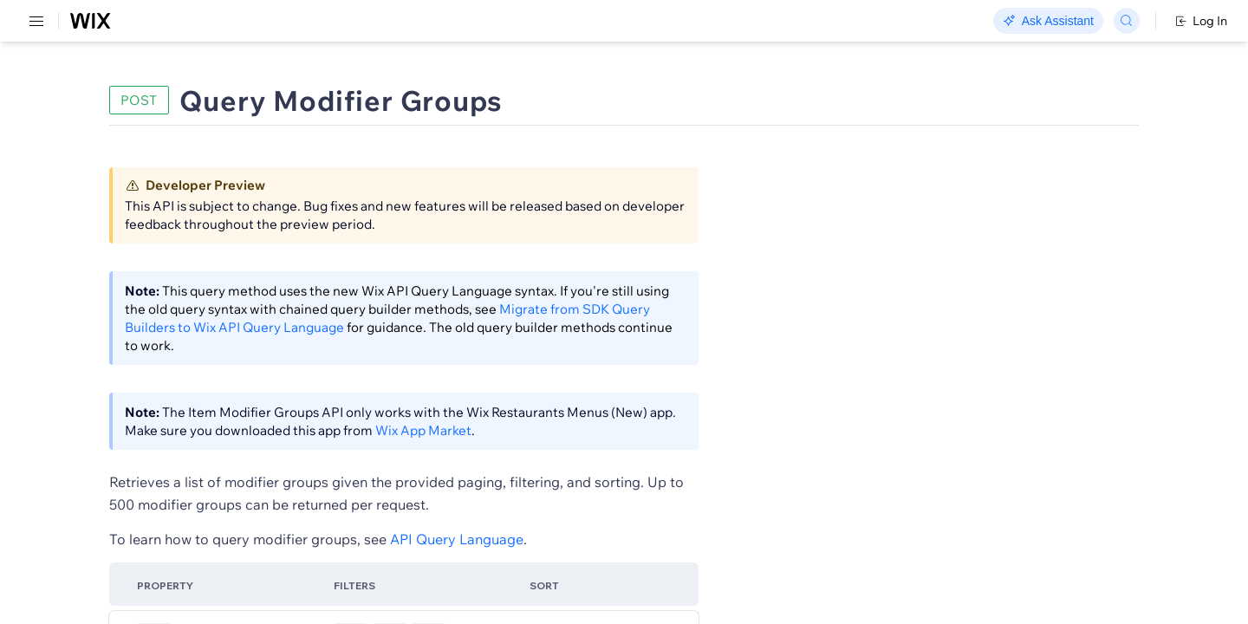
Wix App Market (666, 460)
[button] (349, 154)
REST (64, 100)
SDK (177, 100)
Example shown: (893, 215)
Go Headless (375, 21)
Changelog (598, 21)
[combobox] (1022, 241)
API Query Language (632, 568)
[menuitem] (121, 84)
